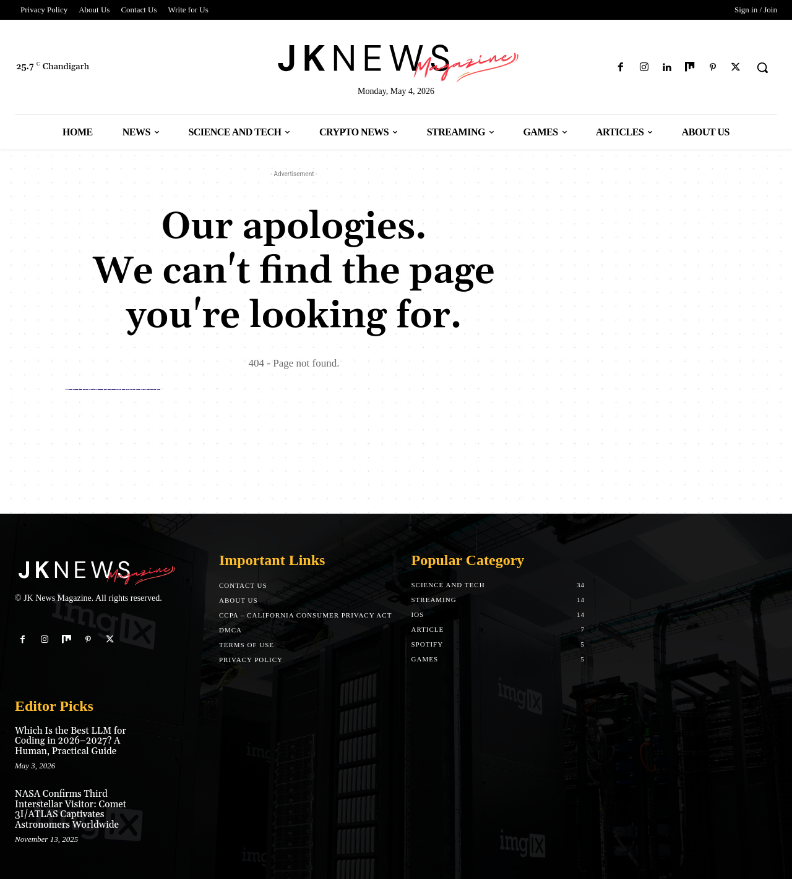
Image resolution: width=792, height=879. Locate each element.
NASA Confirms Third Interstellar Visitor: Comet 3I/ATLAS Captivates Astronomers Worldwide (70, 809)
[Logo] (396, 60)
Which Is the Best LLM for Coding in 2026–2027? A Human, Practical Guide (70, 741)
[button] (762, 67)
